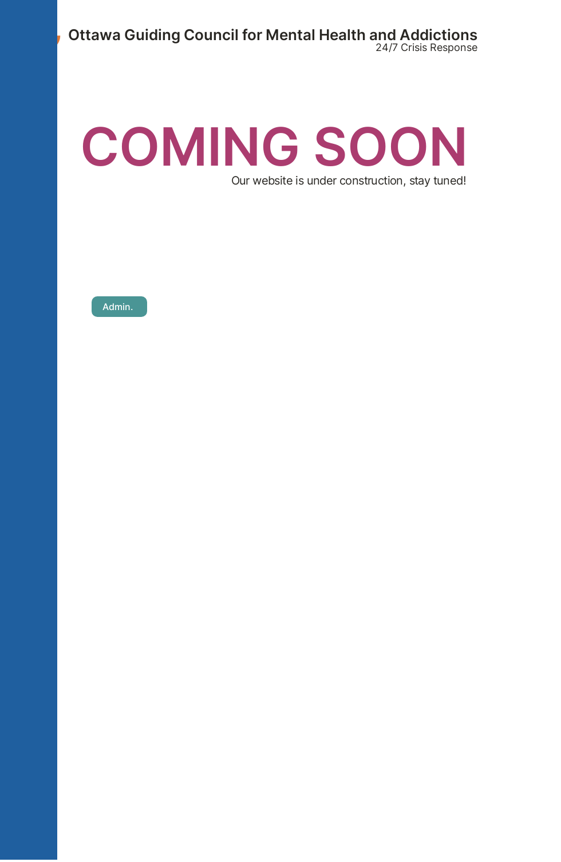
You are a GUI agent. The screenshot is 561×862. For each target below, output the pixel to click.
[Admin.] (119, 306)
